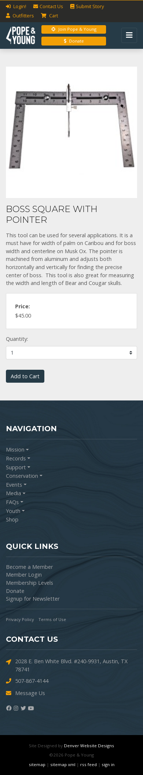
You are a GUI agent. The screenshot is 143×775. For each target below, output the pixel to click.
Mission (15, 449)
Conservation (22, 475)
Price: (22, 306)
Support (16, 467)
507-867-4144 (27, 681)
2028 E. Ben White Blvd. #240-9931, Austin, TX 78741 (66, 665)
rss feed (88, 764)
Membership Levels (29, 582)
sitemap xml (62, 764)
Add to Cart (25, 376)
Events (14, 484)
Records (16, 458)
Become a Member (29, 566)
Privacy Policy (20, 619)
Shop (12, 519)
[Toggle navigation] (129, 35)
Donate (74, 41)
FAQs (12, 502)
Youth (13, 510)
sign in (108, 764)
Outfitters (20, 15)
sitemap (37, 764)
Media (13, 493)
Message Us (25, 693)
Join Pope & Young (73, 29)
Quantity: (17, 338)
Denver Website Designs (89, 745)
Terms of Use (52, 619)
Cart (49, 15)
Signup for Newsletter (32, 598)
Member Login (24, 574)
